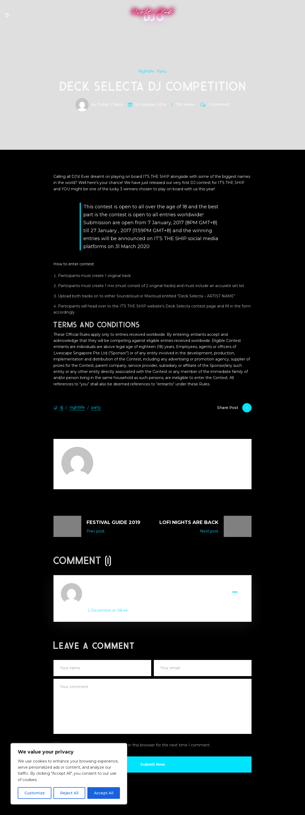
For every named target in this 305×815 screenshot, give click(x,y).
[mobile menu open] (7, 15)
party (96, 407)
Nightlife (146, 71)
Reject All (69, 793)
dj (61, 407)
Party (162, 71)
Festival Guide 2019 (113, 522)
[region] (69, 774)
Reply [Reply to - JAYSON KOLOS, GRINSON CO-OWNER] (238, 586)
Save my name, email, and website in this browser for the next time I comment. (136, 745)
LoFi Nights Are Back (188, 522)
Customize (34, 793)
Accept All (103, 793)
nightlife (77, 407)
